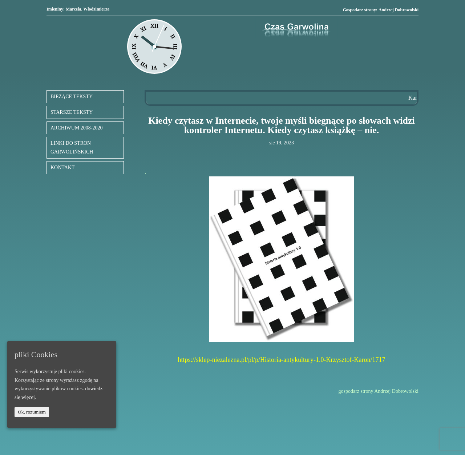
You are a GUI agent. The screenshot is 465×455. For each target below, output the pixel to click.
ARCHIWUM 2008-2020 (76, 128)
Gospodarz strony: (380, 10)
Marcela (73, 9)
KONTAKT (62, 167)
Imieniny (54, 9)
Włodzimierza (96, 9)
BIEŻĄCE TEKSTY (71, 96)
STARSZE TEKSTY (71, 112)
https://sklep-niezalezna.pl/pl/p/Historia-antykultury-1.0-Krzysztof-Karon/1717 (281, 359)
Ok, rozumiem (32, 412)
